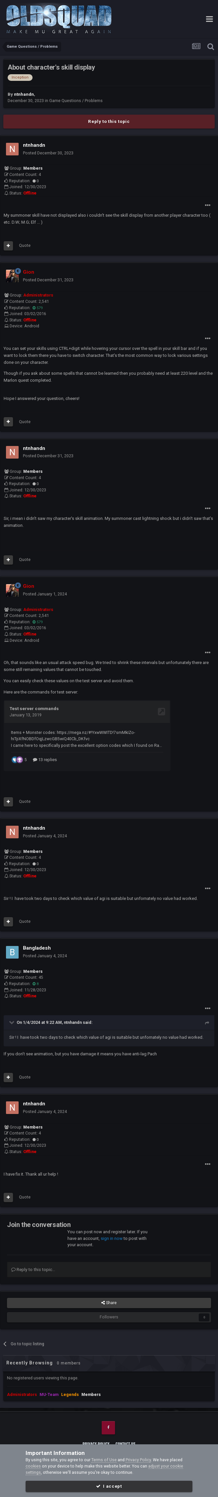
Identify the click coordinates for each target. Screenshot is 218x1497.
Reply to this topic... (33, 1268)
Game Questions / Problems (76, 100)
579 (38, 308)
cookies (33, 1466)
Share (109, 1302)
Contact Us (126, 1443)
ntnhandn (73, 1021)
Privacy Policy (95, 1443)
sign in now (112, 1237)
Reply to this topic (109, 121)
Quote (25, 245)
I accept (109, 1486)
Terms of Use (104, 1459)
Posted (48, 152)
